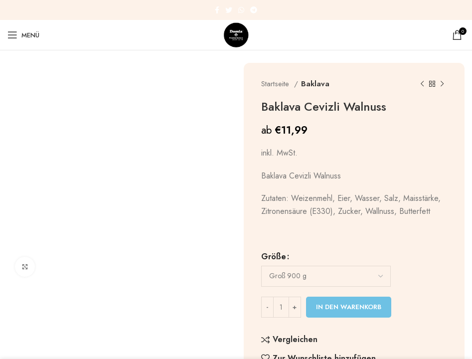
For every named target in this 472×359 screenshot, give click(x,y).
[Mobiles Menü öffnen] (23, 35)
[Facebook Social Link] (217, 9)
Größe (273, 256)
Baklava (315, 83)
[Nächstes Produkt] (442, 84)
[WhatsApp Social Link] (241, 9)
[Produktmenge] (281, 307)
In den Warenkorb (348, 307)
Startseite (276, 83)
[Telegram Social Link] (253, 9)
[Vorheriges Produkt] (422, 84)
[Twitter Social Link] (228, 9)
